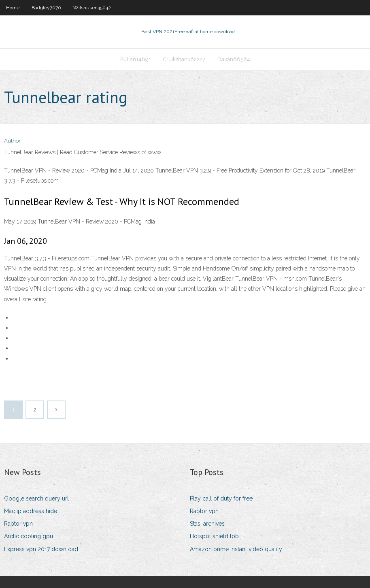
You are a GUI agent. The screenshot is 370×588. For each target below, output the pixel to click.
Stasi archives (207, 523)
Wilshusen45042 (92, 8)
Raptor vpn (18, 523)
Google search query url (36, 498)
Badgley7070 (46, 8)
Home (12, 8)
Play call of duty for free (221, 498)
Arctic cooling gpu (28, 536)
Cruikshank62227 (184, 59)
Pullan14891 (135, 59)
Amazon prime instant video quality (236, 549)
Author (12, 141)
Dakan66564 (233, 59)
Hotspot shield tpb (214, 536)
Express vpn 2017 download (41, 549)
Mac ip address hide (30, 511)
